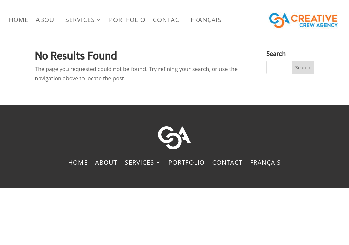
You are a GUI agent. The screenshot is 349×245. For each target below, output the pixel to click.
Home (18, 20)
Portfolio (127, 20)
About (47, 20)
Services (80, 20)
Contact (168, 20)
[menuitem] (206, 20)
